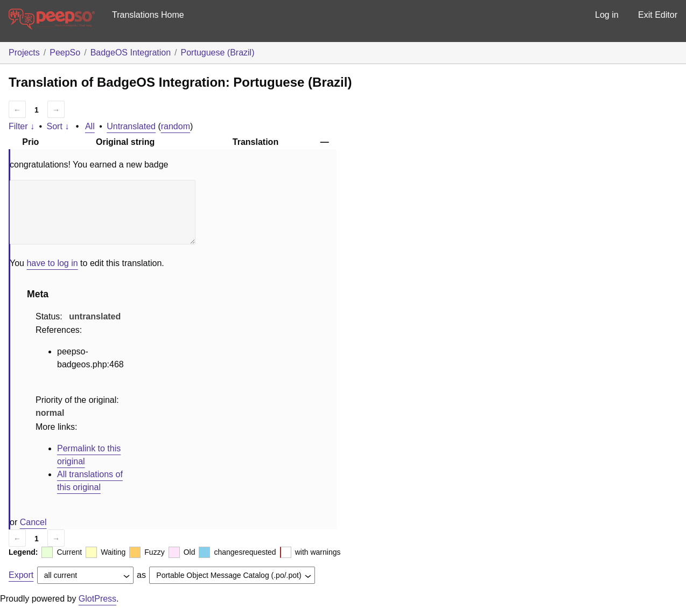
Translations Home (148, 14)
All (90, 126)
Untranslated (131, 126)
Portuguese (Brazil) (218, 52)
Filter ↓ (21, 126)
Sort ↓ (58, 126)
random (175, 126)
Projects (24, 52)
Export (21, 575)
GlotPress (97, 598)
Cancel (33, 522)
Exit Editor (657, 14)
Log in (607, 14)
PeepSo (65, 52)
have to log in (52, 263)
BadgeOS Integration (130, 52)
